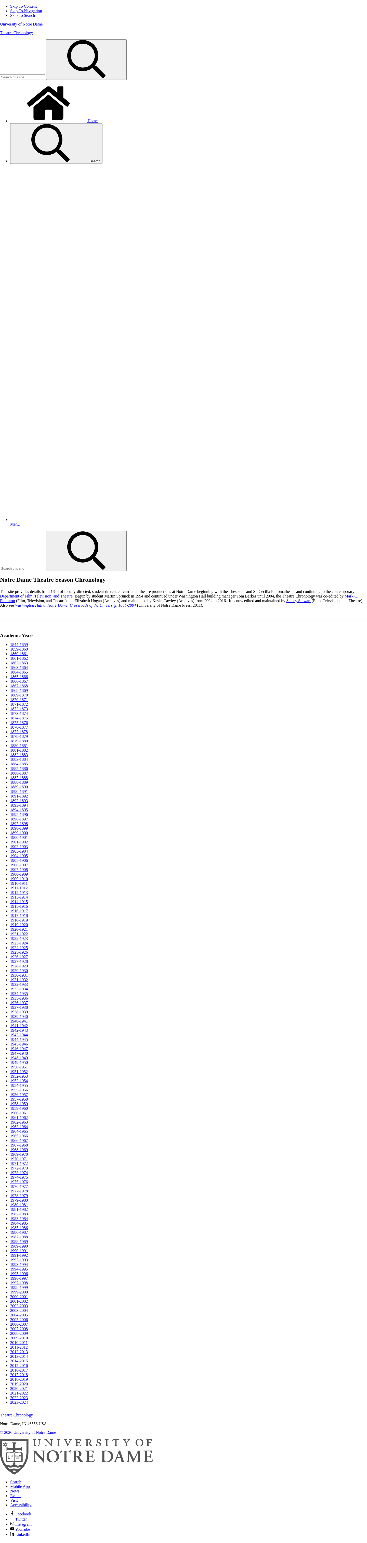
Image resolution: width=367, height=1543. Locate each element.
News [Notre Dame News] (14, 1491)
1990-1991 (19, 1251)
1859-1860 (19, 649)
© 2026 (6, 1432)
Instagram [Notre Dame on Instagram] (21, 1524)
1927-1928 (19, 961)
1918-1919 (19, 920)
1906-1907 (19, 865)
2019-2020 (19, 1384)
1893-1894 (19, 805)
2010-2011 (19, 1342)
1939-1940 (19, 1016)
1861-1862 (19, 658)
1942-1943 (19, 1030)
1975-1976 (19, 1182)
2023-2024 (19, 1402)
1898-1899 (19, 828)
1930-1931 (19, 975)
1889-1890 (19, 787)
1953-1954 (19, 1081)
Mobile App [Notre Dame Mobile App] (20, 1486)
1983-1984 (19, 1218)
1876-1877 (19, 727)
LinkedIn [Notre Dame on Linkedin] (20, 1534)
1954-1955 (19, 1085)
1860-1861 (19, 654)
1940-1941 (19, 1021)
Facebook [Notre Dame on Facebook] (20, 1514)
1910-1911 (19, 883)
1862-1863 (19, 663)
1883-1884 (19, 759)
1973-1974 (19, 1173)
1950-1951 (19, 1067)
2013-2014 (19, 1356)
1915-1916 (19, 906)
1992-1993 (19, 1260)
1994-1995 (19, 1269)
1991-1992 (19, 1255)
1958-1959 (19, 1104)
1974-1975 (19, 1177)
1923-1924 (19, 943)
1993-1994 (19, 1264)
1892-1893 (19, 801)
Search (56, 143)
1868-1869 (19, 690)
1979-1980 (19, 1200)
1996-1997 (19, 1278)
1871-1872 (19, 704)
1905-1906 (19, 860)
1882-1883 (19, 755)
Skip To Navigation (26, 11)
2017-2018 (19, 1375)
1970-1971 (19, 1159)
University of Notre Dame (21, 24)
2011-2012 (19, 1347)
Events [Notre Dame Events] (15, 1496)
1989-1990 (19, 1246)
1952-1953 (19, 1076)
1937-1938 (19, 1007)
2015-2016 (19, 1365)
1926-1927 (19, 957)
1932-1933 (19, 984)
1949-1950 (19, 1062)
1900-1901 (19, 837)
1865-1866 (19, 677)
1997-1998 (19, 1283)
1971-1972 (19, 1163)
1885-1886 (19, 768)
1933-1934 (19, 989)
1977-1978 (19, 1191)
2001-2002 (19, 1301)
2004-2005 (19, 1315)
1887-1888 (19, 778)
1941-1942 (19, 1026)
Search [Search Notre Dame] (15, 1482)
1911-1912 (19, 888)
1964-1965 (19, 1131)
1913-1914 (19, 897)
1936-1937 (19, 1003)
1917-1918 (19, 915)
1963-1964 (19, 1127)
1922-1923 (19, 938)
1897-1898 (19, 824)
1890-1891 (19, 791)
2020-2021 (19, 1388)
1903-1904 (19, 851)
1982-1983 (19, 1214)
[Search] (86, 59)
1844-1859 (19, 644)
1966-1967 (19, 1140)
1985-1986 (19, 1228)
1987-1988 (19, 1237)
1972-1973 (19, 1168)
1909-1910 (19, 879)
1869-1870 (19, 695)
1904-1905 (19, 856)
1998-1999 (19, 1287)
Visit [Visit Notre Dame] (14, 1500)
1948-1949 (19, 1058)
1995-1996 (19, 1274)
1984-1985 (19, 1223)
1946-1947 (19, 1049)
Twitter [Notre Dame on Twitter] (18, 1519)
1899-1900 (19, 833)
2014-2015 (19, 1361)
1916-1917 (19, 911)
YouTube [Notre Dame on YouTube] (20, 1529)
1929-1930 (19, 970)
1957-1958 (19, 1099)
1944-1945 (19, 1039)
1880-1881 (19, 745)
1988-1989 (19, 1241)
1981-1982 (19, 1209)
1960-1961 (19, 1113)
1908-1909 (19, 874)
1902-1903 (19, 846)
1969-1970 (19, 1154)
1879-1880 (19, 741)
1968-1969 (19, 1150)
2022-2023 (19, 1398)
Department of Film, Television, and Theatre (36, 596)
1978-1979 (19, 1195)
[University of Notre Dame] (76, 1473)
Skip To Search (22, 15)
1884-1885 (19, 764)
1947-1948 (19, 1053)
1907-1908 (19, 869)
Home (54, 121)
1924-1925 (19, 947)
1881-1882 (19, 750)
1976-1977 (19, 1186)
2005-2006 (19, 1319)
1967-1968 (19, 1145)
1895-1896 (19, 814)
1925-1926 (19, 952)
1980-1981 (19, 1205)
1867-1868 (19, 686)
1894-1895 (19, 810)
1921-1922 (19, 934)
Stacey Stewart (298, 601)
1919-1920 (19, 925)
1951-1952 (19, 1071)
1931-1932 (19, 980)
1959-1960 (19, 1108)
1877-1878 (19, 732)
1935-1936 (19, 998)
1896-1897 (19, 819)
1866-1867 (19, 681)
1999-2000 (19, 1292)
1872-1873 (19, 709)
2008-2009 (19, 1333)
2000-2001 (19, 1297)
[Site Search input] (22, 77)
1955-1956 (19, 1090)
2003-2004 (19, 1310)
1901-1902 (19, 842)
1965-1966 (19, 1136)
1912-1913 (19, 892)
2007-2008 (19, 1329)
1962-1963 (19, 1122)
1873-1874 (19, 713)
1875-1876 (19, 722)
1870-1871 (19, 700)
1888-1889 (19, 782)
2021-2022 (19, 1393)
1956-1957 (19, 1094)
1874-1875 (19, 718)
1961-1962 (19, 1117)
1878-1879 (19, 736)
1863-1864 (19, 667)
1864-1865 (19, 672)
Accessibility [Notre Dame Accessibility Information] (21, 1505)
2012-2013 (19, 1352)
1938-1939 (19, 1012)
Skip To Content (23, 6)
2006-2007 (19, 1324)
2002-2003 (19, 1306)
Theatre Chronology (16, 33)
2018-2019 (19, 1379)
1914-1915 (19, 902)
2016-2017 (19, 1370)
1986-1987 (19, 1232)
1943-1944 (19, 1035)
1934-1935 (19, 993)
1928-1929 (19, 966)
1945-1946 (19, 1044)
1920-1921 (19, 929)
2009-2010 (19, 1338)
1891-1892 (19, 796)
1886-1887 (19, 773)
